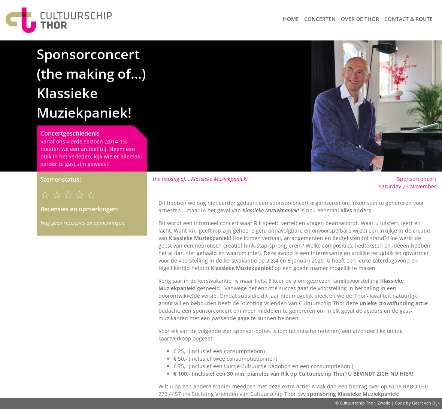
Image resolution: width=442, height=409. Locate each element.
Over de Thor (360, 18)
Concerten (320, 18)
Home (291, 18)
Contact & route (408, 18)
